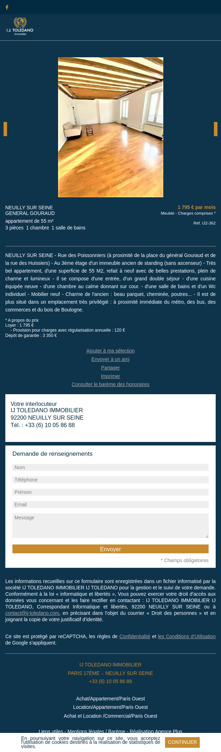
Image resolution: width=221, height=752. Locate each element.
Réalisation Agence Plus (156, 731)
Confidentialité (134, 636)
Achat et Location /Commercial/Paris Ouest (110, 716)
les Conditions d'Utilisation (187, 636)
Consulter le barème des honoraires (110, 384)
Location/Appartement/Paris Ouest (110, 707)
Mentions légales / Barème (96, 731)
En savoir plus (54, 747)
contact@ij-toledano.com (32, 613)
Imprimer (110, 376)
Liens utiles (51, 731)
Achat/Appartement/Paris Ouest (110, 698)
